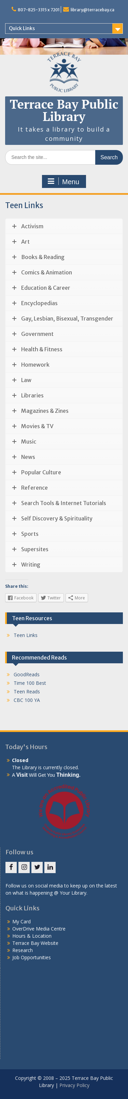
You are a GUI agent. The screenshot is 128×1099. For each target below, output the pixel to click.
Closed (20, 760)
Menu (63, 181)
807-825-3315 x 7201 (39, 9)
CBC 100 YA (27, 700)
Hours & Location (32, 936)
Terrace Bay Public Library (64, 110)
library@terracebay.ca (92, 9)
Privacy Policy (74, 1085)
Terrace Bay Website (35, 943)
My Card (21, 921)
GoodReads (27, 674)
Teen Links (26, 635)
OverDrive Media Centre (39, 928)
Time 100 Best (30, 683)
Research (22, 950)
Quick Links (22, 28)
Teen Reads (27, 691)
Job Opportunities (31, 957)
